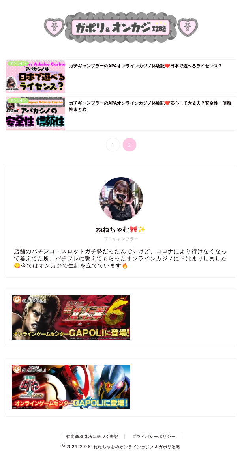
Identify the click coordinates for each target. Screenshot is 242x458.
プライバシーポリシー (154, 436)
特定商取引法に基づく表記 (92, 436)
